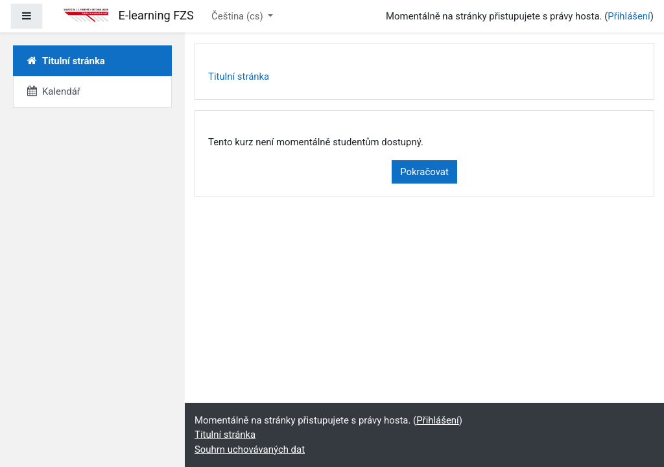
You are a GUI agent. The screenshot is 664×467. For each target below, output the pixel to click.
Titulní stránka (238, 76)
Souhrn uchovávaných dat (250, 449)
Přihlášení (629, 16)
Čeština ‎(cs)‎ (238, 16)
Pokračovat (424, 172)
